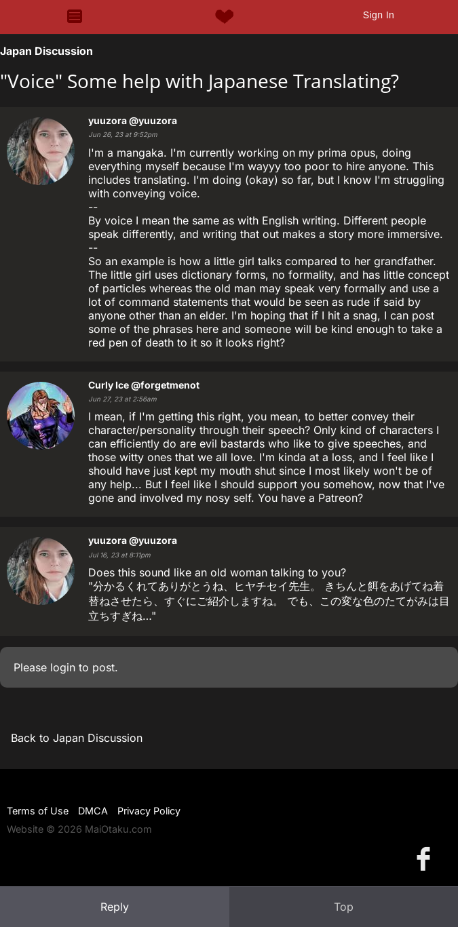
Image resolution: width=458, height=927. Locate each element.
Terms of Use (38, 810)
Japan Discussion (46, 51)
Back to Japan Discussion (76, 738)
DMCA (93, 810)
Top (344, 906)
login (62, 667)
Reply (114, 906)
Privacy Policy (148, 810)
